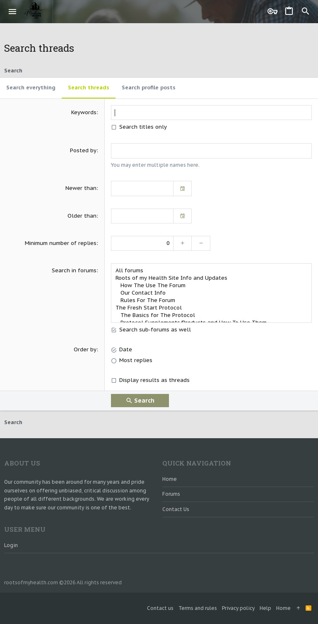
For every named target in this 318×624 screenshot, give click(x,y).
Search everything (30, 87)
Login (11, 545)
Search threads (88, 87)
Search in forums (74, 270)
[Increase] (182, 243)
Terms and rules (197, 608)
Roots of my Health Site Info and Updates (211, 278)
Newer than (80, 188)
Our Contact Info (211, 293)
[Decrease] (201, 243)
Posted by (83, 150)
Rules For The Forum (211, 300)
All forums (211, 270)
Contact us (175, 509)
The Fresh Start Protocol (211, 308)
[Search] (305, 11)
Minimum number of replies (60, 243)
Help (265, 608)
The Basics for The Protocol (211, 315)
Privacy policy (238, 608)
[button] (12, 11)
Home (169, 479)
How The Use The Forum (211, 285)
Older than (81, 215)
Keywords (83, 112)
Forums (171, 494)
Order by (85, 349)
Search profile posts (149, 87)
